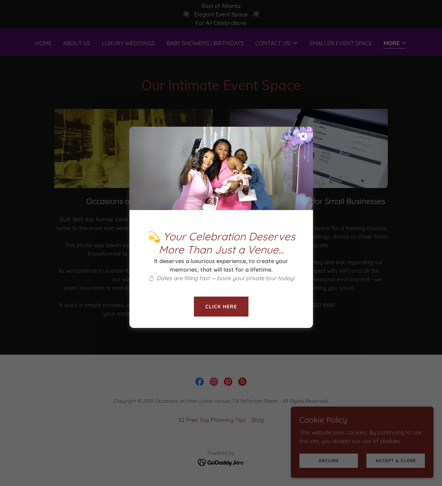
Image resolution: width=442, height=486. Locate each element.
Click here (221, 306)
